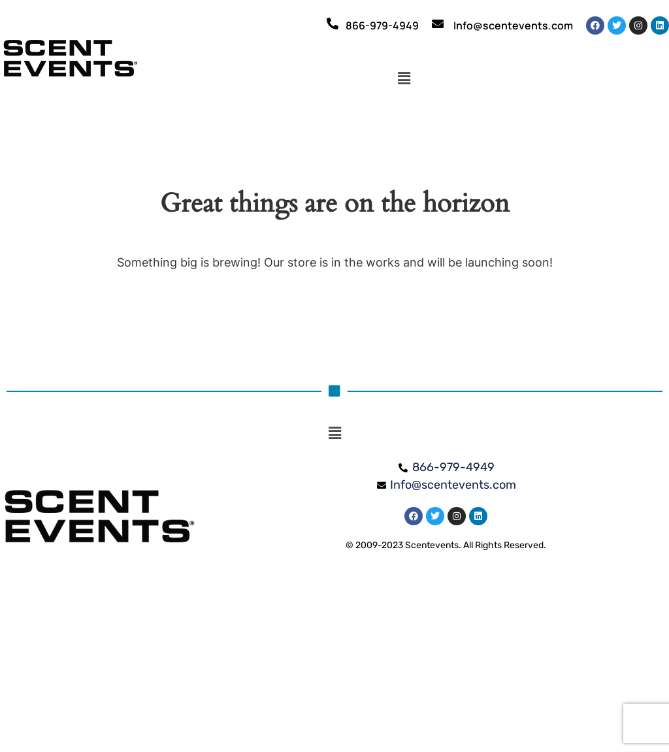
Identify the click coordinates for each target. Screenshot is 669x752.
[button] (404, 79)
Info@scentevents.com (513, 25)
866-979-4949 (382, 25)
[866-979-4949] (332, 23)
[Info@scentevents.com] (438, 23)
